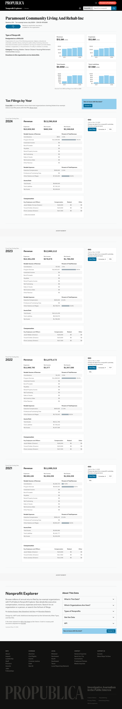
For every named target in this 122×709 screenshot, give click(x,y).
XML (110, 129)
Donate (99, 654)
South (53, 659)
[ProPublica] (15, 2)
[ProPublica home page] (45, 692)
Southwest (55, 661)
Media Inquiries (79, 664)
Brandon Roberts (45, 611)
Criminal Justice (34, 661)
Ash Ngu (32, 611)
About (8, 654)
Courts (30, 659)
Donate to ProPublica (107, 3)
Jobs (7, 669)
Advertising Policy (104, 700)
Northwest (55, 656)
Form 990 (9, 106)
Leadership (9, 659)
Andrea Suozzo (13, 611)
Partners (9, 664)
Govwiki (23, 623)
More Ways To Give (104, 656)
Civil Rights (32, 656)
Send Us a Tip (79, 656)
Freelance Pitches (80, 661)
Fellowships (10, 671)
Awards (8, 666)
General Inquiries (80, 654)
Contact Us (88, 105)
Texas (53, 664)
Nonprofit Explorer (14, 8)
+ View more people (29, 214)
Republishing (103, 698)
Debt (30, 664)
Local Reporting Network (60, 666)
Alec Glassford (23, 611)
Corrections (78, 659)
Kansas (26, 8)
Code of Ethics (91, 698)
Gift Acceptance (92, 703)
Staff (7, 661)
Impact (8, 656)
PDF (110, 367)
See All (30, 666)
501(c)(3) (20, 38)
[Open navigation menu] (96, 2)
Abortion (31, 654)
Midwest (54, 654)
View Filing (92, 129)
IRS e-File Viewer (25, 621)
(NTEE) (17, 52)
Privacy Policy (91, 700)
